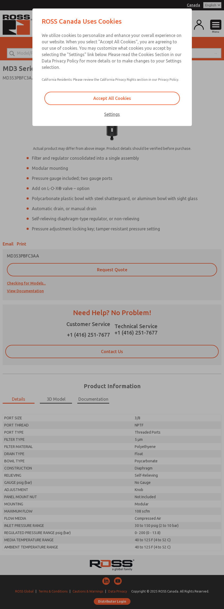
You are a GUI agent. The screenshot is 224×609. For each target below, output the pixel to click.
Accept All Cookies (112, 98)
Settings (112, 114)
